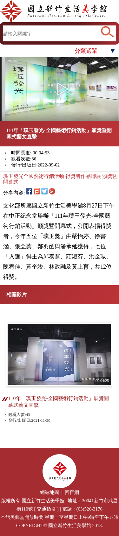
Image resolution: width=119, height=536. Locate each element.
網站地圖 (49, 492)
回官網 (72, 492)
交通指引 (46, 508)
